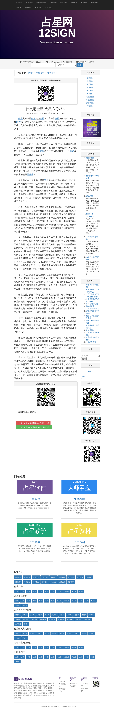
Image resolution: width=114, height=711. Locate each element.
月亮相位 (90, 106)
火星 (40, 591)
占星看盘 (48, 7)
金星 (34, 591)
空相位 (17, 605)
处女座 (54, 615)
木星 (46, 591)
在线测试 (71, 577)
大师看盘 (79, 499)
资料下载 (38, 7)
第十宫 (84, 633)
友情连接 (71, 582)
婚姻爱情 (27, 582)
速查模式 (53, 577)
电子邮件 (73, 686)
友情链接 (62, 689)
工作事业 (36, 582)
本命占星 (19, 2)
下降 (86, 657)
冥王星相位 (90, 103)
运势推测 (29, 2)
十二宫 (17, 638)
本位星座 (34, 619)
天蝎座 (69, 615)
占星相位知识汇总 (92, 309)
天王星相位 (90, 97)
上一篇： (33, 423)
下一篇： (34, 427)
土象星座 (70, 619)
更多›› (81, 591)
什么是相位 (90, 330)
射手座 (76, 615)
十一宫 (91, 633)
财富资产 (18, 582)
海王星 (66, 591)
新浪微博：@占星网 (85, 62)
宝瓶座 (91, 615)
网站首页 (18, 577)
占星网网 (30, 683)
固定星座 (25, 619)
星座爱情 (28, 7)
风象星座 (78, 619)
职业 (83, 377)
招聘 (60, 691)
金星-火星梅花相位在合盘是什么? (36, 423)
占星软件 (63, 2)
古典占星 (74, 2)
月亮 (22, 591)
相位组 (93, 601)
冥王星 (74, 591)
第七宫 (62, 633)
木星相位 (90, 91)
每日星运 (80, 577)
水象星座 (61, 619)
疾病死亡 (53, 582)
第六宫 (54, 633)
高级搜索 (69, 62)
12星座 (18, 7)
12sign (62, 706)
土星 (52, 591)
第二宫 (25, 633)
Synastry (90, 371)
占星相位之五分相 (92, 342)
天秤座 (62, 615)
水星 (28, 591)
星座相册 (62, 577)
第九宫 (76, 633)
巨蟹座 (39, 615)
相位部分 (51, 73)
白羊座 (17, 615)
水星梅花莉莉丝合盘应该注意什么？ (37, 427)
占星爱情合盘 (41, 2)
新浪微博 (73, 684)
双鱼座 (17, 619)
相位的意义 (90, 306)
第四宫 (39, 633)
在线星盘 (89, 577)
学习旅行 (45, 582)
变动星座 (87, 619)
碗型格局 (89, 196)
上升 (80, 601)
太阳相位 (90, 78)
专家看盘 (90, 115)
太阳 (16, 591)
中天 (86, 601)
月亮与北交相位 (92, 304)
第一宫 (17, 633)
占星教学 (84, 2)
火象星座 (52, 619)
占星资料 (79, 542)
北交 (92, 657)
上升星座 (18, 624)
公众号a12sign (53, 62)
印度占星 (53, 2)
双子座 (32, 615)
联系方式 (36, 577)
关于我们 (62, 682)
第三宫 (32, 633)
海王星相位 (90, 100)
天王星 (59, 591)
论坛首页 (27, 577)
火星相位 (90, 87)
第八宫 (69, 633)
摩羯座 (84, 615)
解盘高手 (62, 582)
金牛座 (25, 615)
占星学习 (90, 143)
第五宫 (47, 633)
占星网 (30, 73)
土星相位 (90, 94)
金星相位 (90, 84)
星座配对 (94, 2)
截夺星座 (43, 619)
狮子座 (47, 615)
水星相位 (90, 81)
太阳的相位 (90, 158)
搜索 (79, 65)
